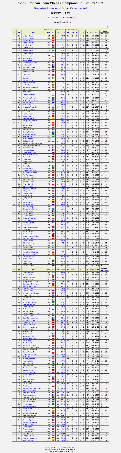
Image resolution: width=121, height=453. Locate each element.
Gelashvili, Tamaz (29, 320)
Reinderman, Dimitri (30, 413)
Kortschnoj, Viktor (29, 109)
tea (102, 34)
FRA (63, 65)
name (34, 32)
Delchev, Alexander (29, 218)
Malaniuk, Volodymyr (30, 438)
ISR (63, 80)
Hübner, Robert (28, 157)
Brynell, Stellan (28, 363)
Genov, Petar (27, 381)
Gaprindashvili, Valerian (31, 397)
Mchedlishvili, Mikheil (30, 154)
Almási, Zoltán (28, 241)
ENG (63, 58)
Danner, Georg (28, 207)
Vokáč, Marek (27, 386)
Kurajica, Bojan (28, 213)
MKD (63, 89)
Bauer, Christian (28, 232)
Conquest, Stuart (29, 311)
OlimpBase (49, 448)
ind (106, 34)
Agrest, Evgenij (28, 114)
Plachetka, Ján (28, 431)
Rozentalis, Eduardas (30, 87)
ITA (63, 82)
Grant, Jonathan (28, 273)
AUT (63, 38)
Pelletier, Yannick (29, 359)
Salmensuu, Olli (28, 148)
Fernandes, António (29, 98)
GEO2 (63, 69)
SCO (63, 105)
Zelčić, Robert (27, 220)
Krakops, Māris (28, 168)
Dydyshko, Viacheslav (30, 302)
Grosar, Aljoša (27, 427)
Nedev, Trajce (27, 341)
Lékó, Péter (27, 75)
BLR (63, 47)
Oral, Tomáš (27, 309)
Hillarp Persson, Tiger (30, 282)
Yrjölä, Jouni (27, 229)
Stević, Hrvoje (27, 384)
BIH (63, 45)
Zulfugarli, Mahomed (30, 209)
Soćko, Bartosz (28, 259)
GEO (63, 67)
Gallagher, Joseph (29, 277)
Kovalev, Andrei (28, 216)
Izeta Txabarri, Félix (30, 390)
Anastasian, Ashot (29, 204)
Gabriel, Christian (29, 402)
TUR (63, 116)
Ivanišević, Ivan (28, 370)
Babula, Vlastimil (28, 222)
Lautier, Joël (27, 65)
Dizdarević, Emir (28, 300)
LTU (63, 87)
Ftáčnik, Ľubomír (28, 193)
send (51, 449)
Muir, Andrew (27, 105)
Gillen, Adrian (27, 161)
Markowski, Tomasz (29, 415)
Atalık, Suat (27, 116)
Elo (48, 32)
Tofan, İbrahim (28, 365)
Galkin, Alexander (29, 352)
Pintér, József (27, 404)
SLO (63, 107)
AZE (63, 40)
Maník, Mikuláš (28, 361)
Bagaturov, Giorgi (29, 234)
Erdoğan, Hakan (28, 436)
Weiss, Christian (28, 38)
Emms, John (27, 225)
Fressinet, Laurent (29, 395)
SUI (63, 109)
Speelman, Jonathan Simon (32, 143)
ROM (63, 100)
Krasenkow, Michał (29, 95)
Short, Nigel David (29, 58)
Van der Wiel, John (29, 343)
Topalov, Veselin (28, 50)
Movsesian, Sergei (29, 56)
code (63, 32)
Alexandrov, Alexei (29, 134)
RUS (63, 102)
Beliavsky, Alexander (30, 107)
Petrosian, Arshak (29, 372)
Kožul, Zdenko (28, 53)
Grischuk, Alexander (30, 422)
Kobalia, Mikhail (28, 266)
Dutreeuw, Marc (28, 130)
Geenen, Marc (28, 211)
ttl (19, 32)
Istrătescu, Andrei (29, 182)
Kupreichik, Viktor (29, 379)
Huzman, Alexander (29, 406)
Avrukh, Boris (27, 245)
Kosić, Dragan (28, 288)
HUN (63, 75)
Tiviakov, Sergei (28, 256)
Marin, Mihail (27, 263)
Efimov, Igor (27, 166)
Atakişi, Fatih (27, 198)
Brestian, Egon (28, 125)
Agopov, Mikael (28, 316)
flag (53, 32)
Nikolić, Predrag (28, 132)
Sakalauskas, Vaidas (30, 338)
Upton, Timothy (28, 186)
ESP (63, 60)
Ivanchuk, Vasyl (28, 118)
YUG (63, 121)
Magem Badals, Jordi (30, 227)
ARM (63, 36)
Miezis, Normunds (29, 250)
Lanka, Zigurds (28, 85)
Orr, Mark (26, 78)
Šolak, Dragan (28, 440)
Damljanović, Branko (30, 121)
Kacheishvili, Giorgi (29, 152)
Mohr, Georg (27, 356)
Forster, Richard (28, 429)
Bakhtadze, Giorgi (29, 322)
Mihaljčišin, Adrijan (29, 188)
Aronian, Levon (28, 291)
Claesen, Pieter (28, 43)
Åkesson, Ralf (27, 195)
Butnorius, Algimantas (30, 252)
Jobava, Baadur (28, 69)
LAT (63, 85)
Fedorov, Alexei (28, 47)
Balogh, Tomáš (28, 279)
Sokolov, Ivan (27, 45)
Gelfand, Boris (28, 80)
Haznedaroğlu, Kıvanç (30, 284)
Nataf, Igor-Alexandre (30, 318)
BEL (62, 43)
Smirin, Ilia (26, 164)
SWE (63, 114)
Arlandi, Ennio (27, 247)
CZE (63, 56)
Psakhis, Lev (27, 331)
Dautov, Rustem (28, 238)
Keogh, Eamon (28, 329)
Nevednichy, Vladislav (30, 420)
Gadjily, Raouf (27, 127)
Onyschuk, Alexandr (30, 200)
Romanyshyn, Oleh (29, 286)
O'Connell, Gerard (29, 243)
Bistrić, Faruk (27, 377)
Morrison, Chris (28, 424)
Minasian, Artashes (29, 123)
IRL (63, 78)
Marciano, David (28, 150)
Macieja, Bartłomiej (29, 177)
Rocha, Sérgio (28, 179)
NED (63, 92)
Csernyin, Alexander (30, 327)
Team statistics (69, 18)
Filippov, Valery (28, 102)
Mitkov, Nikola (27, 89)
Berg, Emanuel (28, 433)
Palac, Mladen (28, 139)
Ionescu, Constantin (30, 350)
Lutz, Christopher (29, 325)
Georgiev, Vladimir (29, 304)
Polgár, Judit (27, 159)
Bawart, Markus (28, 374)
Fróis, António (27, 261)
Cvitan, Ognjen (28, 307)
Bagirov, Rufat (27, 40)
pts (68, 32)
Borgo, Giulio (27, 334)
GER (63, 72)
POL (63, 95)
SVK (63, 111)
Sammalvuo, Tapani (30, 63)
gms (72, 32)
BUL (63, 50)
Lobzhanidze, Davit (29, 399)
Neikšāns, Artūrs (28, 336)
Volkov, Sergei (28, 184)
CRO (63, 53)
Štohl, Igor (26, 111)
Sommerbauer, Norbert (31, 293)
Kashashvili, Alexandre (31, 236)
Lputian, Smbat (28, 36)
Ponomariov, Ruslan (30, 368)
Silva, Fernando (28, 418)
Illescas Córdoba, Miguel (31, 145)
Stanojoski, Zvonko (29, 254)
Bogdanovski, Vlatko (30, 173)
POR (63, 98)
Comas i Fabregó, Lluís (31, 313)
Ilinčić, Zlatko (27, 202)
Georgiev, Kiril (27, 136)
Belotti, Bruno (27, 408)
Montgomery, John (29, 354)
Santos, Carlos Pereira (31, 347)
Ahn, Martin (27, 297)
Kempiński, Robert (29, 345)
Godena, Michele (29, 82)
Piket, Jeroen (27, 92)
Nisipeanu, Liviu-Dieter (31, 100)
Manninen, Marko (29, 393)
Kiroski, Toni (27, 411)
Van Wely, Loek (28, 175)
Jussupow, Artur (28, 72)
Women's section (78, 8)
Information (40, 8)
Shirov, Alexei (27, 60)
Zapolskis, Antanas (29, 170)
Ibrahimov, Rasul (28, 295)
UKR (63, 118)
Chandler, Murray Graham (32, 388)
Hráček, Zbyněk (28, 141)
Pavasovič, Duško (29, 275)
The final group (53, 8)
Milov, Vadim (27, 191)
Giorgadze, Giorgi (29, 67)
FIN (63, 63)
